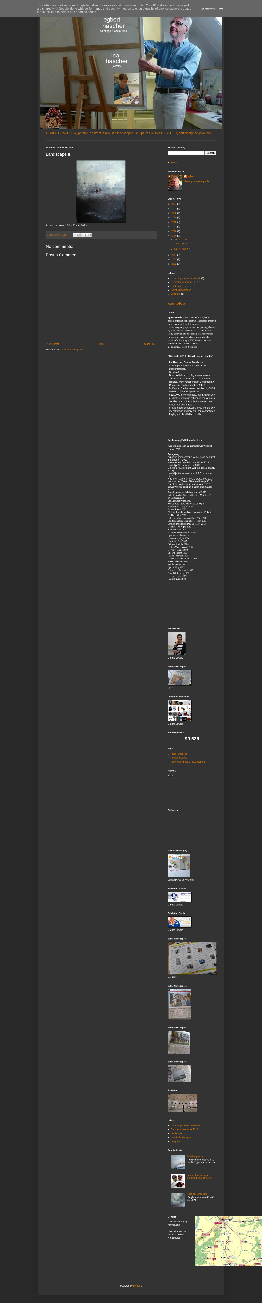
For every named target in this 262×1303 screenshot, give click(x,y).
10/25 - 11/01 (181, 239)
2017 (174, 226)
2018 (174, 222)
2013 (174, 259)
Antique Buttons (179, 757)
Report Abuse (177, 303)
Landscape (176, 286)
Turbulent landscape (196, 1194)
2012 (174, 264)
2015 (174, 235)
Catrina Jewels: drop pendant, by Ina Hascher (199, 1176)
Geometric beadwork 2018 (184, 282)
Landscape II (180, 243)
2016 (174, 231)
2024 (174, 204)
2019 (174, 217)
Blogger (137, 1285)
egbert (191, 176)
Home (101, 344)
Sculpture (176, 294)
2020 (174, 213)
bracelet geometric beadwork (186, 278)
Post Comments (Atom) (72, 349)
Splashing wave (194, 1156)
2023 (174, 208)
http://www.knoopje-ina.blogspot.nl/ (189, 761)
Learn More (207, 8)
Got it (222, 8)
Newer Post (53, 344)
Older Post (149, 344)
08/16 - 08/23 (181, 249)
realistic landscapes (181, 290)
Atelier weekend (179, 754)
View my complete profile (197, 181)
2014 (174, 255)
